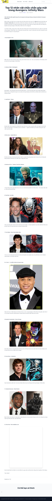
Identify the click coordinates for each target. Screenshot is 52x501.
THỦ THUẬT (25, 1)
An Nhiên (24, 12)
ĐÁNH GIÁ (31, 1)
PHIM (10, 479)
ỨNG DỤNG (19, 1)
